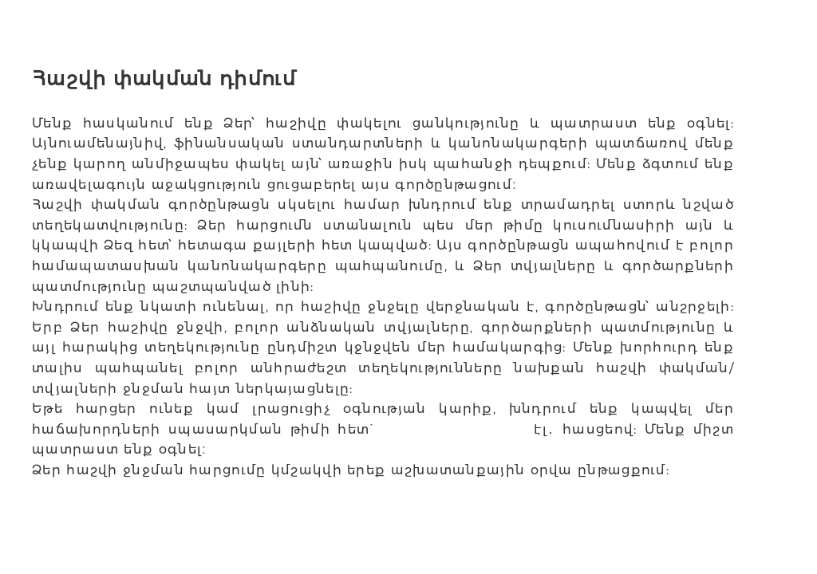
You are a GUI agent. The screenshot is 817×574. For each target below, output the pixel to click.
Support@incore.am (454, 429)
